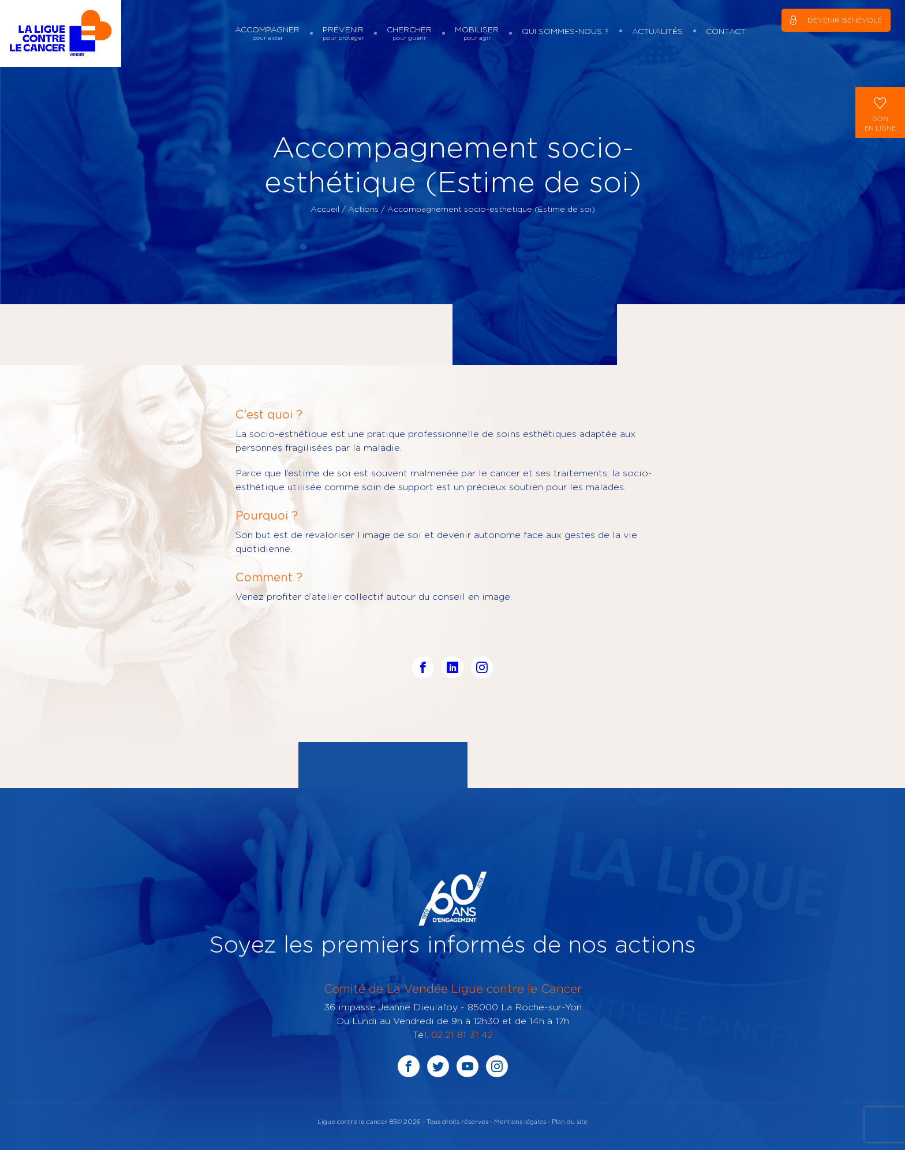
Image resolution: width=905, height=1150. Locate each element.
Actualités (657, 31)
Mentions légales (520, 1121)
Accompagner (267, 33)
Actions (363, 209)
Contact (726, 31)
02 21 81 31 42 (462, 1034)
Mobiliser (477, 33)
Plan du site (570, 1121)
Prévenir (343, 33)
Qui (565, 31)
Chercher (409, 33)
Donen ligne (880, 112)
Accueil (325, 209)
